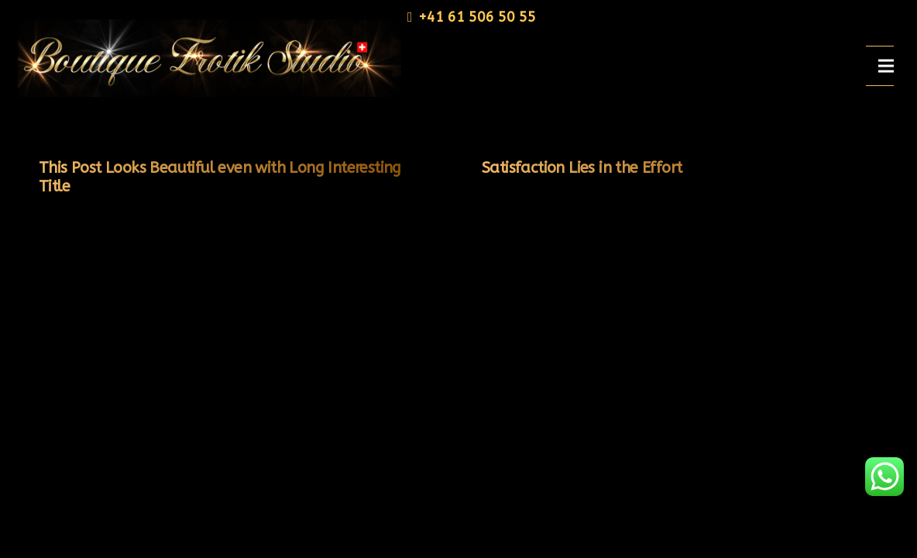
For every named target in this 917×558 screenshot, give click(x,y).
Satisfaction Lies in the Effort (582, 168)
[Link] (204, 58)
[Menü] (886, 65)
